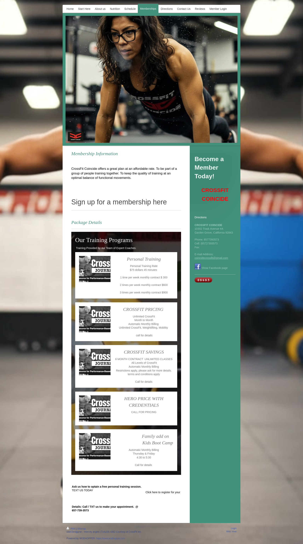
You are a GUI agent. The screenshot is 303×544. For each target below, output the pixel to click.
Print (71, 528)
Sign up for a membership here (119, 202)
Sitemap (81, 528)
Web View (231, 531)
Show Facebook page (215, 267)
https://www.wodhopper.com (110, 538)
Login (234, 528)
